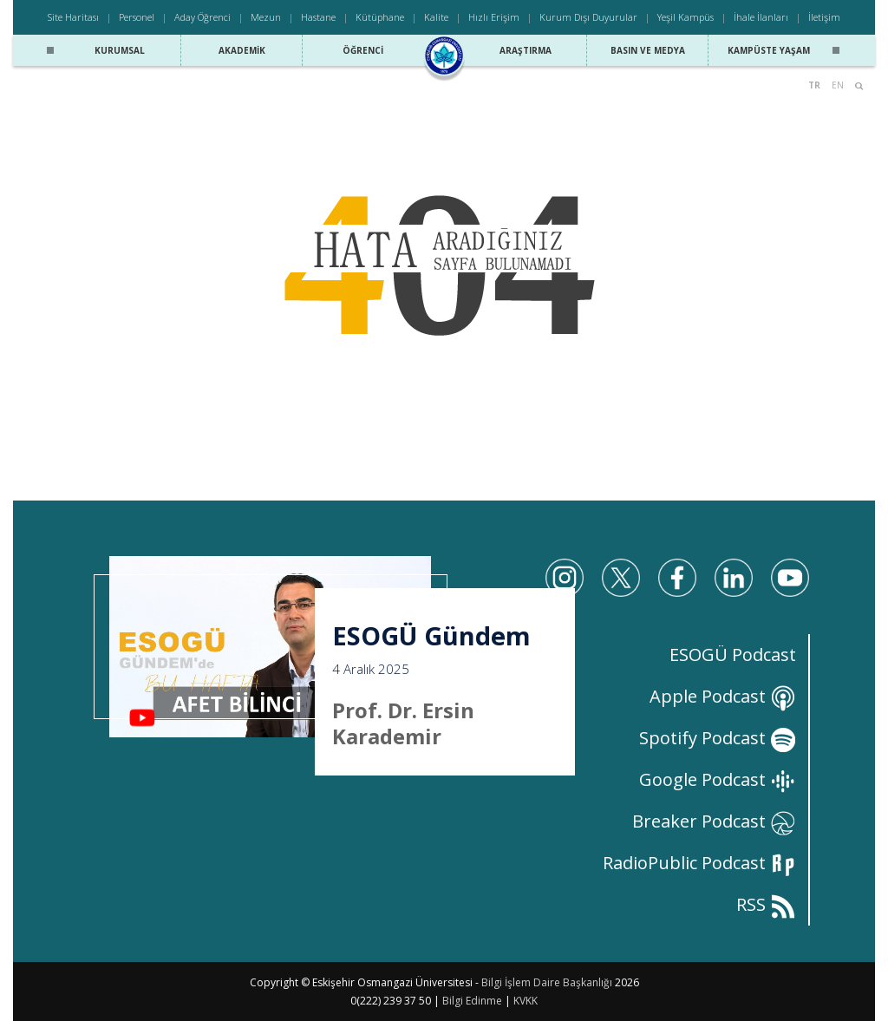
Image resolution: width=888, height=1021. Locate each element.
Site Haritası (73, 16)
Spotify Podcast (717, 737)
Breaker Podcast (714, 821)
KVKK (525, 1000)
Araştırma (526, 50)
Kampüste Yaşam (769, 50)
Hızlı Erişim (493, 16)
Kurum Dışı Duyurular (588, 16)
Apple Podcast (723, 696)
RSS (766, 904)
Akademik (242, 50)
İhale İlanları (761, 16)
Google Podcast (717, 779)
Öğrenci (363, 50)
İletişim (824, 16)
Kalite (436, 16)
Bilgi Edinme (472, 1000)
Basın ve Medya (647, 50)
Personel (136, 16)
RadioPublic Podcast (699, 862)
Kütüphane (380, 16)
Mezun (266, 16)
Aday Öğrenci (202, 16)
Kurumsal (120, 50)
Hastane (318, 16)
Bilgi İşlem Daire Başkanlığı (546, 982)
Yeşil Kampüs (685, 16)
